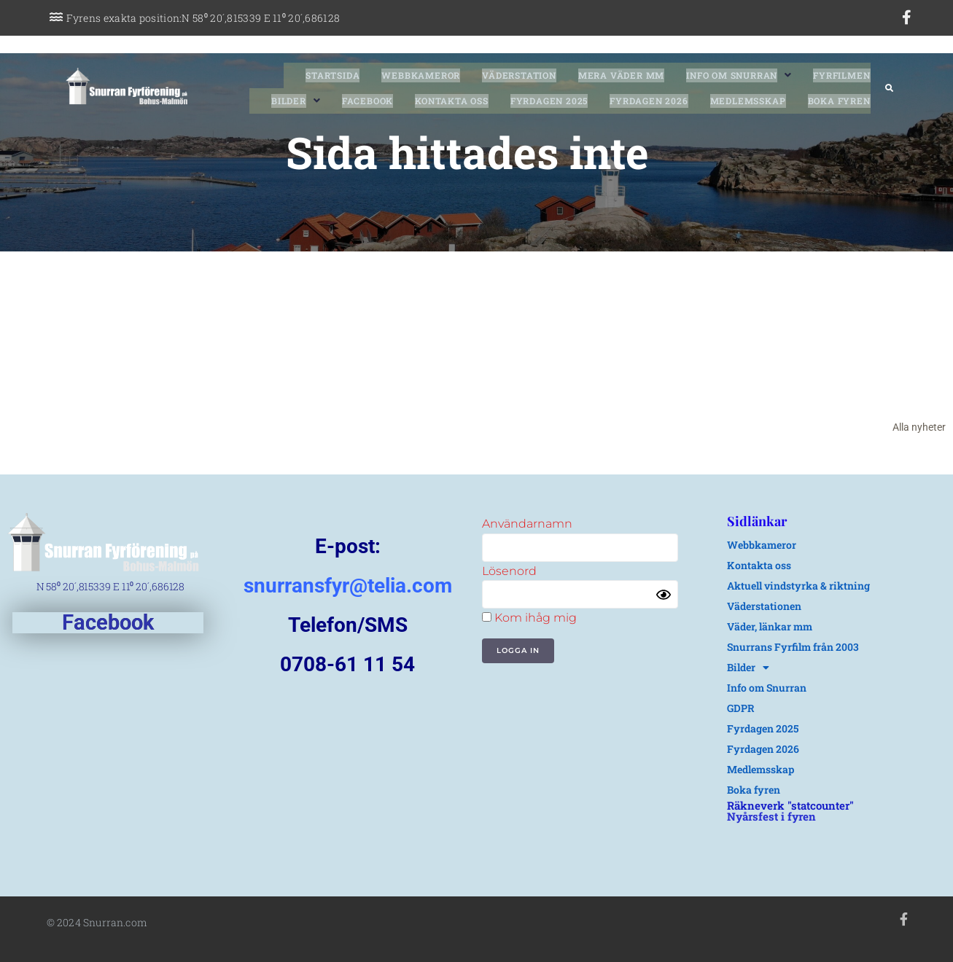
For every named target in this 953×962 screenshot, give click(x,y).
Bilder (748, 667)
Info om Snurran (766, 688)
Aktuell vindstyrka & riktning (798, 586)
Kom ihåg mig (529, 618)
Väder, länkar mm (769, 626)
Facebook (108, 622)
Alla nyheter (919, 427)
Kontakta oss (759, 565)
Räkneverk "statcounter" (790, 805)
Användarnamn (527, 524)
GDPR (741, 708)
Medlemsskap (760, 769)
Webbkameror (761, 545)
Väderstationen (764, 606)
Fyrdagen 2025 (762, 728)
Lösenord (509, 571)
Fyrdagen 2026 (763, 749)
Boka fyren (753, 790)
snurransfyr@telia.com (348, 586)
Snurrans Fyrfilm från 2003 (793, 647)
